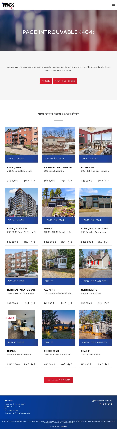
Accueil (46, 81)
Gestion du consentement (63, 423)
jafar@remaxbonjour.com (20, 413)
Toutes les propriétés (59, 380)
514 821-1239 (13, 411)
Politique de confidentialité (95, 421)
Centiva (63, 426)
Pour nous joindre (65, 81)
